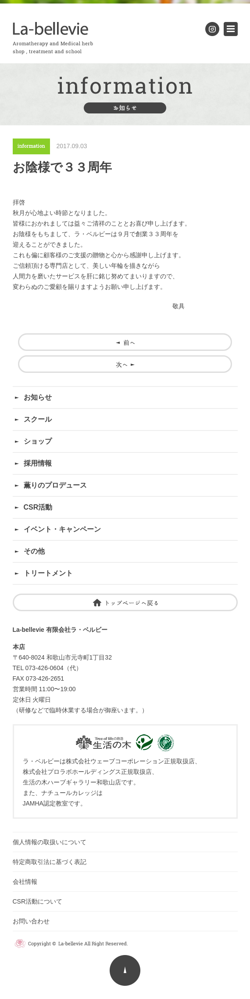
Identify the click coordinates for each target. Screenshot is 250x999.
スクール (38, 419)
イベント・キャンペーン (62, 529)
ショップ (38, 441)
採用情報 (38, 463)
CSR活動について (38, 901)
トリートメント (48, 573)
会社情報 (25, 881)
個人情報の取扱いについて (49, 842)
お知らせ (38, 397)
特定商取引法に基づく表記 (49, 861)
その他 (34, 551)
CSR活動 (38, 507)
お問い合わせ (34, 921)
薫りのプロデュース (55, 485)
